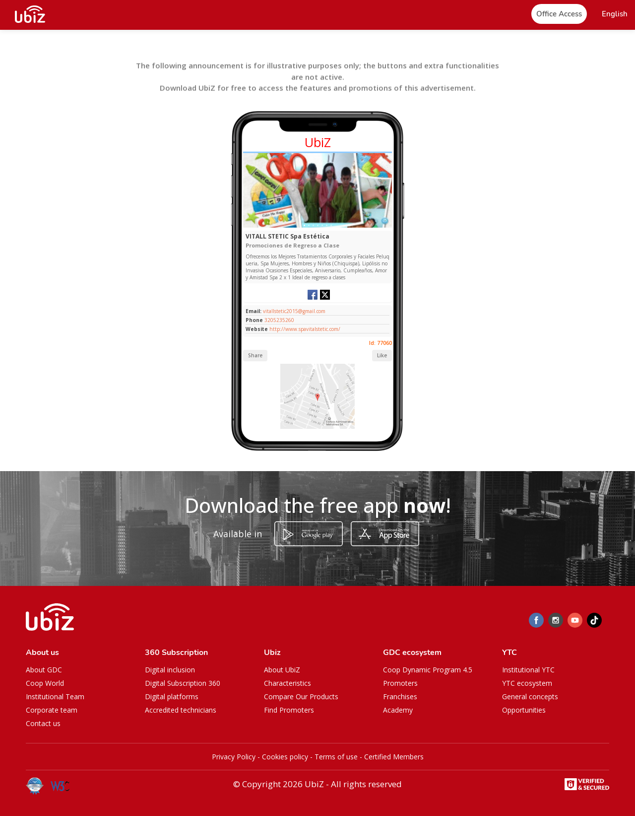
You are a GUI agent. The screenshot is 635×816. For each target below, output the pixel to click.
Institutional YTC (528, 669)
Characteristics (287, 683)
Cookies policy (285, 756)
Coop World (45, 683)
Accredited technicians (180, 710)
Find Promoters (289, 710)
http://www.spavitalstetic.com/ (304, 329)
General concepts (530, 696)
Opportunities (524, 710)
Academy (398, 710)
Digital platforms (171, 696)
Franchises (400, 696)
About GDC (44, 669)
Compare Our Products (301, 696)
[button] (614, 14)
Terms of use (336, 756)
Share (255, 355)
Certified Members (394, 756)
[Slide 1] (304, 225)
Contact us (43, 723)
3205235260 (279, 320)
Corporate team (51, 710)
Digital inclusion (170, 669)
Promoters (400, 683)
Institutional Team (55, 696)
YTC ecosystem (527, 683)
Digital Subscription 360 (182, 683)
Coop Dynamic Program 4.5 (427, 669)
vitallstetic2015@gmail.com (293, 311)
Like (382, 355)
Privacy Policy (233, 756)
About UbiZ (282, 669)
